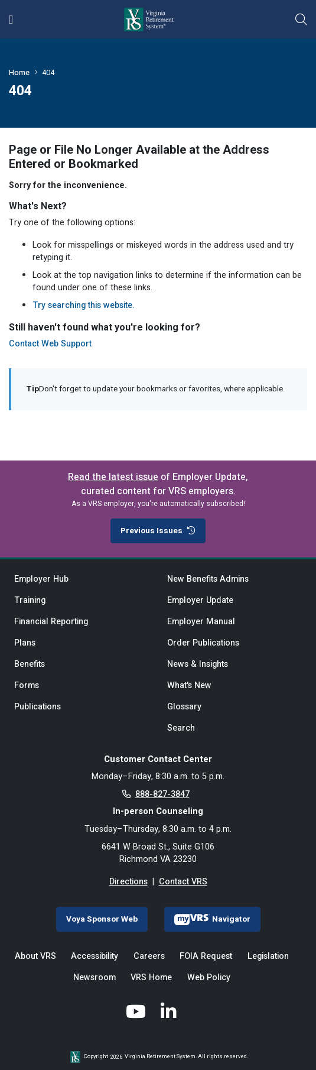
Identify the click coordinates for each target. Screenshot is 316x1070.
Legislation (268, 956)
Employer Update (200, 600)
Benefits (29, 664)
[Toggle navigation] (11, 19)
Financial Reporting (51, 621)
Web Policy (208, 977)
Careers (149, 956)
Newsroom (94, 977)
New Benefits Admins (208, 579)
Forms (26, 685)
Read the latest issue (113, 477)
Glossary (184, 707)
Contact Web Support (50, 344)
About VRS (35, 956)
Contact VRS (183, 882)
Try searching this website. (83, 305)
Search (181, 728)
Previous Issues (158, 531)
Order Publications (203, 643)
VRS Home (151, 977)
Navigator (212, 919)
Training (29, 600)
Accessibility (94, 956)
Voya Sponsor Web (102, 919)
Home (19, 72)
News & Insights (197, 664)
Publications (37, 707)
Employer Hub (41, 579)
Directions (128, 882)
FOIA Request (206, 956)
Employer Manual (201, 621)
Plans (24, 643)
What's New (189, 685)
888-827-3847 (162, 794)
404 (48, 72)
